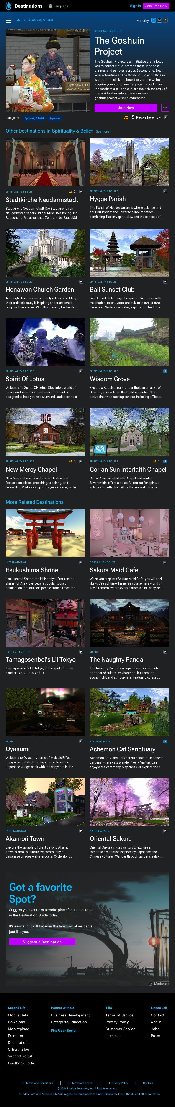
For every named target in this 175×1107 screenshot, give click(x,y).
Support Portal (20, 1056)
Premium (15, 1036)
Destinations (19, 1042)
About (156, 1022)
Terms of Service (119, 1015)
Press (155, 1036)
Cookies (148, 1083)
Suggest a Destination (42, 942)
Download (16, 1022)
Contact (158, 1015)
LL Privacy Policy (118, 1083)
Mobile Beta (18, 1015)
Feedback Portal (22, 1063)
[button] (31, 5)
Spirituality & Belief (40, 20)
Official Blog (18, 1049)
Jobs (155, 1029)
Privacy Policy (117, 1022)
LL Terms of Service (80, 1083)
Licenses (113, 1036)
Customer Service (120, 1029)
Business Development (70, 1015)
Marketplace (18, 1029)
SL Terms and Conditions (37, 1083)
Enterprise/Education (69, 1022)
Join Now (126, 108)
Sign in (135, 6)
